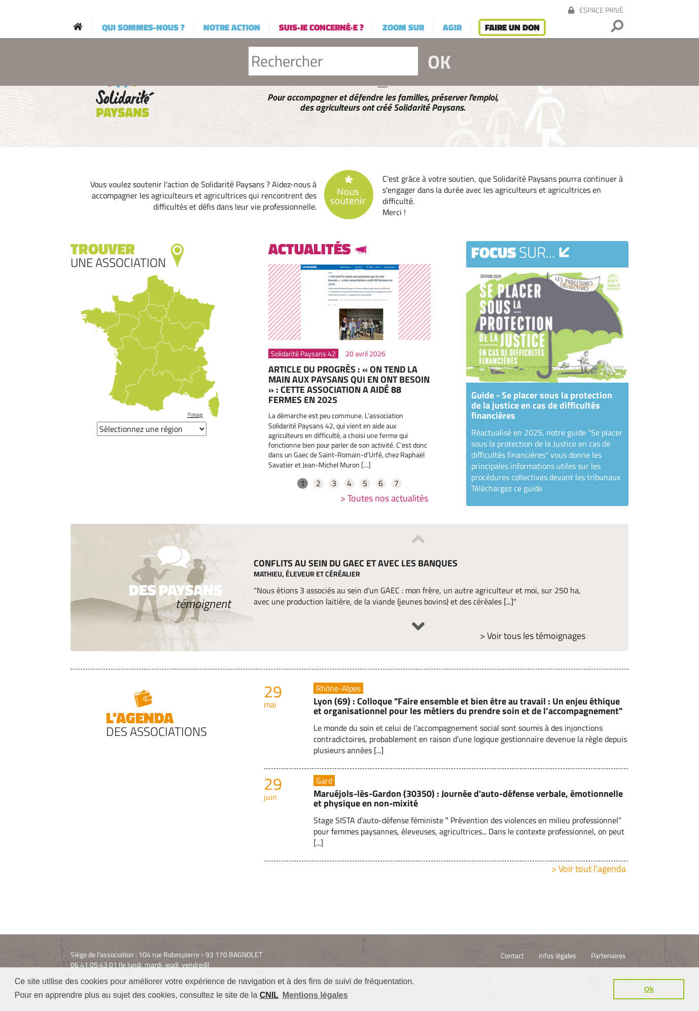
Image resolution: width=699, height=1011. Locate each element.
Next (418, 626)
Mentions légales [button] (315, 995)
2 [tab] (318, 483)
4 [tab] (349, 483)
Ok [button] (649, 989)
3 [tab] (334, 483)
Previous (418, 539)
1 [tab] (302, 483)
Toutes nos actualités (387, 498)
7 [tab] (396, 483)
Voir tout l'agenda (592, 868)
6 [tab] (380, 483)
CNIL (269, 995)
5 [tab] (365, 483)
